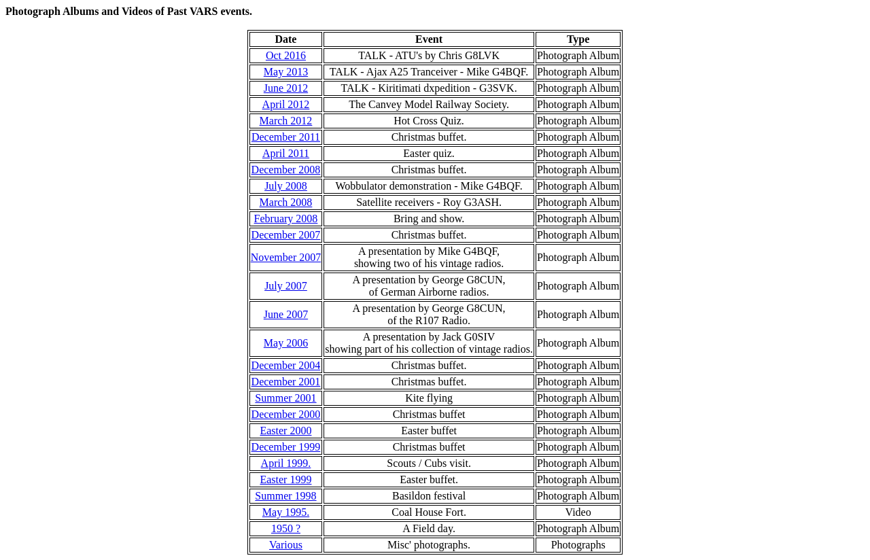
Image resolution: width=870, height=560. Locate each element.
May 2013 (286, 71)
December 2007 (286, 235)
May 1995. (285, 512)
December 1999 (286, 447)
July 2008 (285, 186)
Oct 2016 (286, 55)
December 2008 (286, 169)
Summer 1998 (285, 496)
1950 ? (285, 528)
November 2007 (286, 257)
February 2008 (286, 218)
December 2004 (286, 365)
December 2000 (286, 414)
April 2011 (285, 153)
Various (285, 544)
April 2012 (286, 104)
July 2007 (285, 286)
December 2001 (286, 381)
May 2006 (286, 343)
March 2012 (286, 120)
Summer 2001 (285, 398)
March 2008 (286, 202)
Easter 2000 (285, 430)
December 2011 (285, 137)
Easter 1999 (285, 479)
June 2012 (286, 88)
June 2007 (286, 314)
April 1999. (286, 463)
